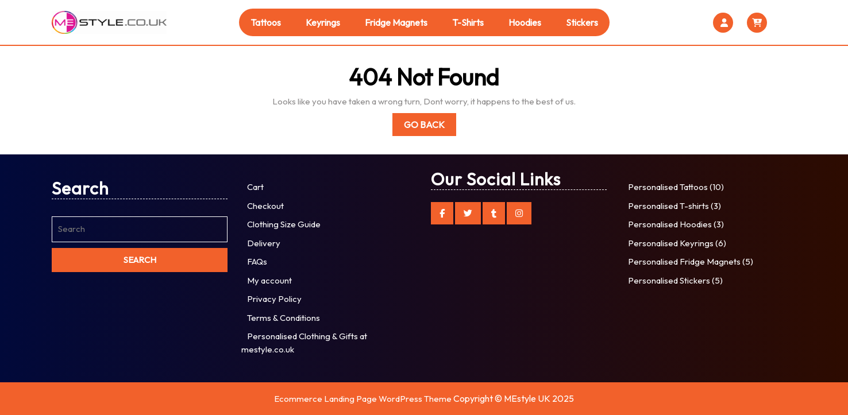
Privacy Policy (274, 298)
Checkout (265, 205)
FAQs (257, 261)
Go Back (430, 126)
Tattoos (265, 22)
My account (269, 280)
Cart (255, 186)
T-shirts (468, 22)
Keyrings (323, 22)
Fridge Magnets (396, 22)
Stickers (582, 22)
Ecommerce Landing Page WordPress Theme (363, 398)
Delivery (263, 243)
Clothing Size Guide (284, 224)
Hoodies (524, 22)
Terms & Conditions (283, 317)
